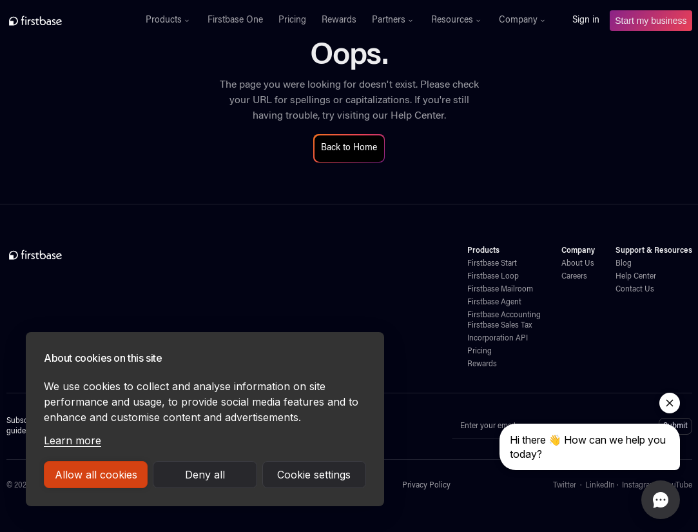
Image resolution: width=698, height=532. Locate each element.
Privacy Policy (426, 485)
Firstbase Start (492, 264)
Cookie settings (314, 474)
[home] (63, 21)
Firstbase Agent (494, 302)
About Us (577, 264)
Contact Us (635, 289)
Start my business (650, 20)
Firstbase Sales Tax (499, 326)
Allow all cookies (96, 474)
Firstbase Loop (493, 277)
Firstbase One (235, 20)
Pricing (292, 20)
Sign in (585, 20)
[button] (169, 20)
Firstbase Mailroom (500, 289)
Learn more (72, 440)
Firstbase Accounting (504, 315)
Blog (624, 264)
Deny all (205, 474)
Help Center (417, 116)
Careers (574, 277)
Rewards (339, 20)
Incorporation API (497, 338)
